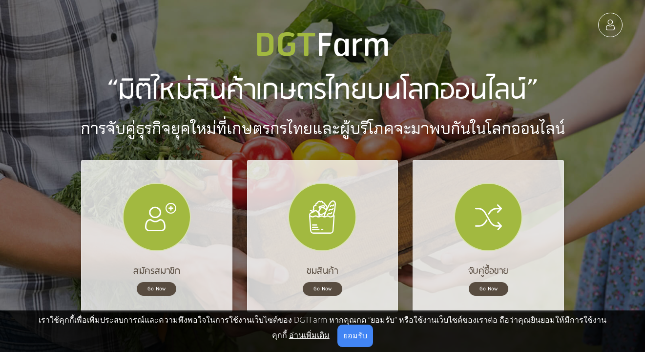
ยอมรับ (355, 335)
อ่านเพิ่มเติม (309, 335)
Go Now (156, 289)
